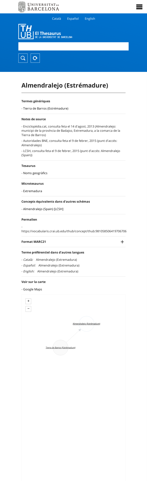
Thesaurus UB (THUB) (57, 31)
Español (73, 18)
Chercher (23, 58)
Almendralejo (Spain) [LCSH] (43, 209)
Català (56, 18)
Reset (35, 58)
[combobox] (73, 46)
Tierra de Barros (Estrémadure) (45, 108)
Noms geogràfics (35, 173)
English (90, 18)
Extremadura (32, 191)
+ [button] (28, 300)
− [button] (28, 308)
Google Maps (32, 289)
